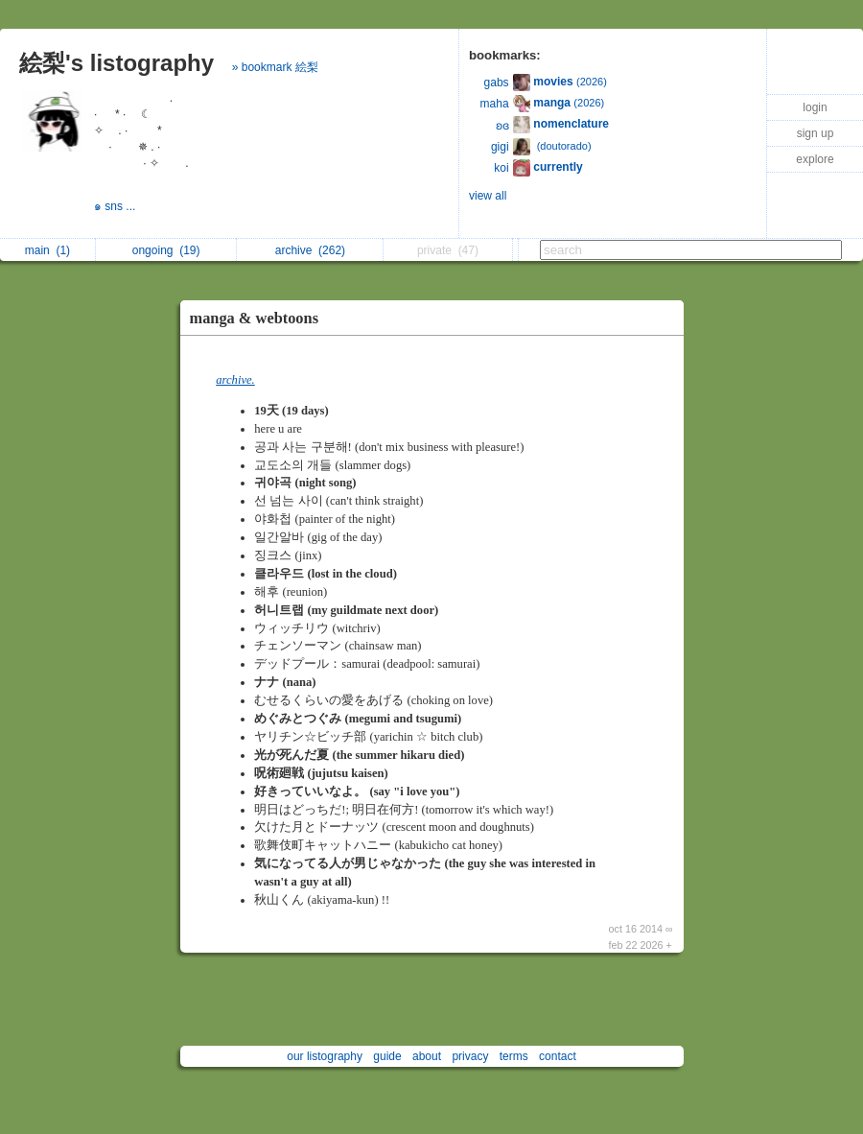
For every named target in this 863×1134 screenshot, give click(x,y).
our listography (324, 1056)
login (815, 107)
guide (387, 1056)
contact (557, 1056)
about (426, 1056)
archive (310, 250)
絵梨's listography (116, 63)
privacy (470, 1056)
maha (494, 103)
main (47, 250)
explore (814, 159)
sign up (815, 133)
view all (487, 195)
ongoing (166, 250)
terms (514, 1056)
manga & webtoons (254, 318)
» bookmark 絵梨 (275, 67)
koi (501, 168)
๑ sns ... (116, 206)
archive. (235, 380)
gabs (496, 82)
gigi (500, 147)
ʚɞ (502, 125)
